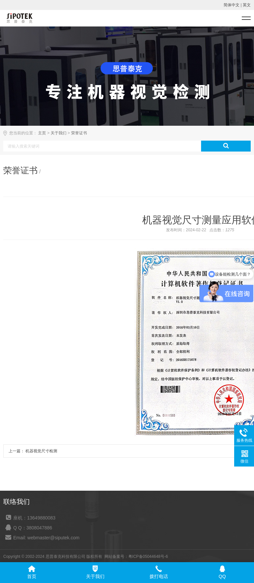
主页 (42, 133)
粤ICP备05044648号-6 (148, 556)
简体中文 (231, 5)
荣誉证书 (79, 133)
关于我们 (58, 133)
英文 (247, 5)
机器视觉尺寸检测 (40, 451)
